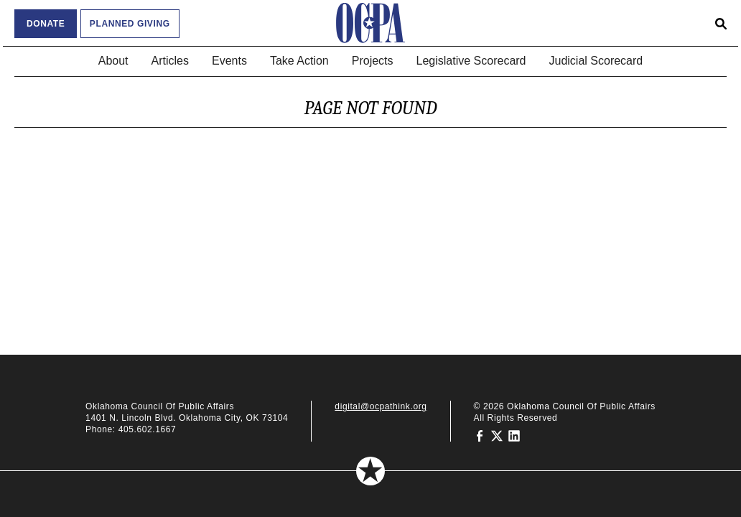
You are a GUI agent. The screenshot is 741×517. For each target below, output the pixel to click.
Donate (46, 24)
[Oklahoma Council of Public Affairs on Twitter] (497, 435)
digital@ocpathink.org (381, 406)
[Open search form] (721, 23)
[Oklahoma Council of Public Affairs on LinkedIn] (514, 435)
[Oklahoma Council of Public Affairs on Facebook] (479, 435)
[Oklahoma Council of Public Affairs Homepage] (370, 23)
